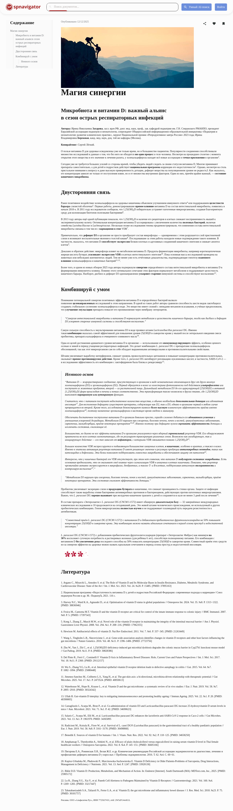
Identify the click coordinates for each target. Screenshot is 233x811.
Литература (22, 66)
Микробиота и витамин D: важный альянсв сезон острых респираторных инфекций (30, 41)
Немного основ (29, 61)
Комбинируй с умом (26, 56)
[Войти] (221, 7)
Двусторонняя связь (26, 51)
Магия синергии (19, 31)
